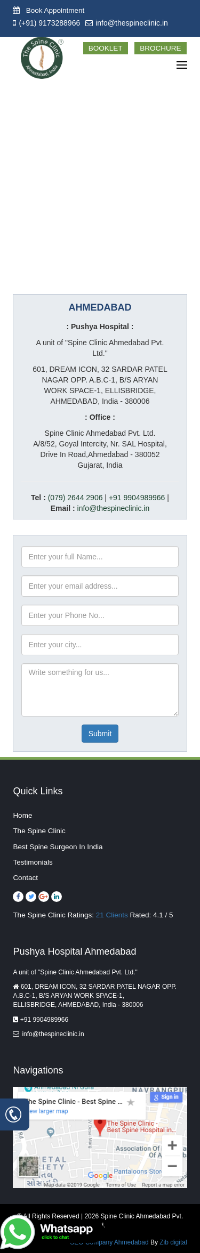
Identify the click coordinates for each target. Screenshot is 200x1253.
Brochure (160, 48)
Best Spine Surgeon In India (57, 847)
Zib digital (173, 1242)
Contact (25, 878)
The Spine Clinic (39, 831)
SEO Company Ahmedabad (110, 1242)
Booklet (106, 48)
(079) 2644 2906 (75, 497)
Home (22, 815)
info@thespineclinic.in (131, 23)
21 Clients (112, 915)
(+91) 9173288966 (49, 23)
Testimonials (32, 862)
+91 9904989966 (137, 497)
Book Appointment (48, 10)
